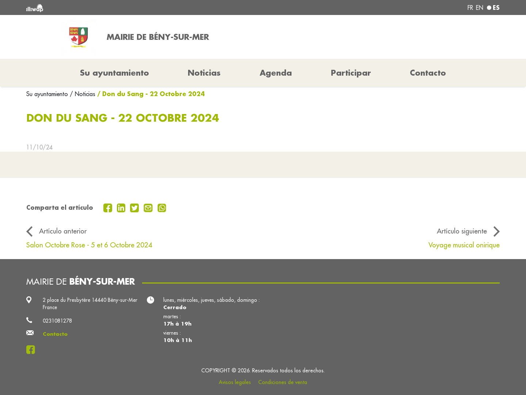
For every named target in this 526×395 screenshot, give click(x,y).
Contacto (428, 73)
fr (470, 7)
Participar (351, 73)
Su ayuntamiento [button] (114, 73)
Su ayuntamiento (48, 94)
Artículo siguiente (462, 231)
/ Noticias (82, 94)
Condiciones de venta (282, 382)
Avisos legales (235, 382)
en (479, 7)
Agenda (276, 73)
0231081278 (57, 321)
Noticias (204, 73)
